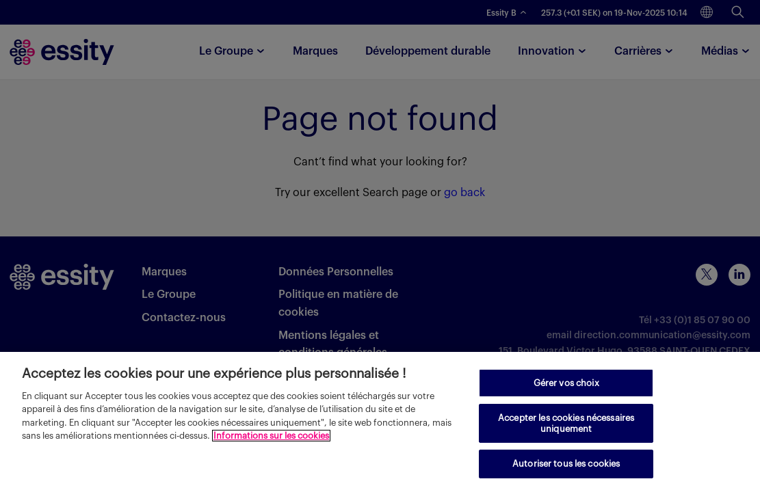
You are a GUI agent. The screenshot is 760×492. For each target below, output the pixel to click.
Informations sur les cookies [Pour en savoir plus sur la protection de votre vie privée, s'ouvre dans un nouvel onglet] (271, 435)
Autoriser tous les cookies (566, 463)
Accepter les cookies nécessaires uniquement (566, 423)
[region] (380, 422)
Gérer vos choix (566, 383)
